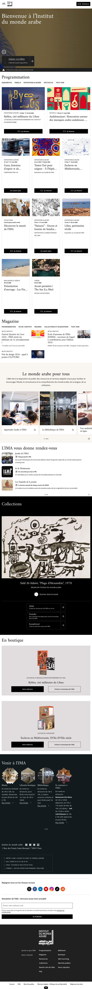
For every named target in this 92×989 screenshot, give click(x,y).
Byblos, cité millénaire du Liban (21, 116)
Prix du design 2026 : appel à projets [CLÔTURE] (15, 356)
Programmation (9, 327)
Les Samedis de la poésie (26, 482)
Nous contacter (27, 955)
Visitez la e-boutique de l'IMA (64, 689)
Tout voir (60, 82)
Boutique (61, 955)
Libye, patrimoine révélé (74, 227)
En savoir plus (15, 191)
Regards (38, 327)
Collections (8, 220)
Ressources (43, 959)
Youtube (32, 614)
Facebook (35, 889)
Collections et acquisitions (56, 327)
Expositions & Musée (11, 113)
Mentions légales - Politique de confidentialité (52, 984)
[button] (44, 438)
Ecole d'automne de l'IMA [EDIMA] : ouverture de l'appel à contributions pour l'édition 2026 (61, 339)
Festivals (52, 113)
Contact (11, 984)
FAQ (40, 971)
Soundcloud (34, 624)
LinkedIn (40, 889)
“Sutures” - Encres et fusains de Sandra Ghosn (45, 229)
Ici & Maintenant (22, 469)
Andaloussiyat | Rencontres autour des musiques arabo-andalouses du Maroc (68, 120)
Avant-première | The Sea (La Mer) (43, 288)
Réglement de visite (76, 984)
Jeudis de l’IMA (22, 454)
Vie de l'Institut (25, 327)
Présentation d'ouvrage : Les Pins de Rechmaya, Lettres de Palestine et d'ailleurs (15, 293)
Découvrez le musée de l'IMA (15, 227)
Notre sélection (27, 689)
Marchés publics (64, 963)
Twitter (29, 889)
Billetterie (85, 4)
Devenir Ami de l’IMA (47, 967)
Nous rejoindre (64, 967)
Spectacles (48, 82)
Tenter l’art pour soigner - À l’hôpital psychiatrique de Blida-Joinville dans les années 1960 (45, 172)
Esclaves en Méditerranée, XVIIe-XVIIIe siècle (75, 169)
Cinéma (37, 281)
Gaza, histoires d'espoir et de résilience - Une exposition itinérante (15, 170)
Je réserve (25, 131)
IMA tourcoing (63, 959)
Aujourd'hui (7, 82)
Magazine (42, 955)
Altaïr (31, 606)
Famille (18, 82)
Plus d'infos (6, 803)
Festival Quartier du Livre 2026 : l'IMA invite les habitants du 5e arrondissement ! (15, 339)
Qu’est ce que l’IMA (28, 950)
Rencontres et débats (12, 280)
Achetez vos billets (17, 59)
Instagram (51, 889)
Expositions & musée (32, 82)
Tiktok (57, 889)
